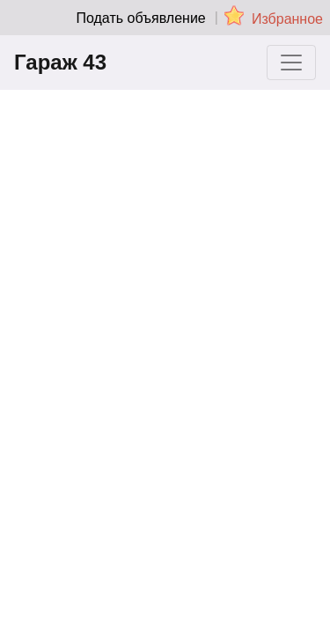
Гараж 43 (60, 62)
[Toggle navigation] (291, 62)
